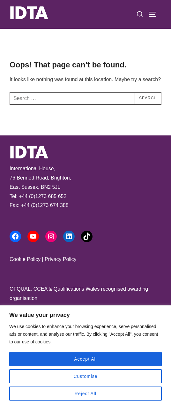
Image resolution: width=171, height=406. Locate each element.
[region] (85, 355)
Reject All (85, 393)
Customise (85, 376)
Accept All (85, 359)
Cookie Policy (25, 259)
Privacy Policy (61, 259)
